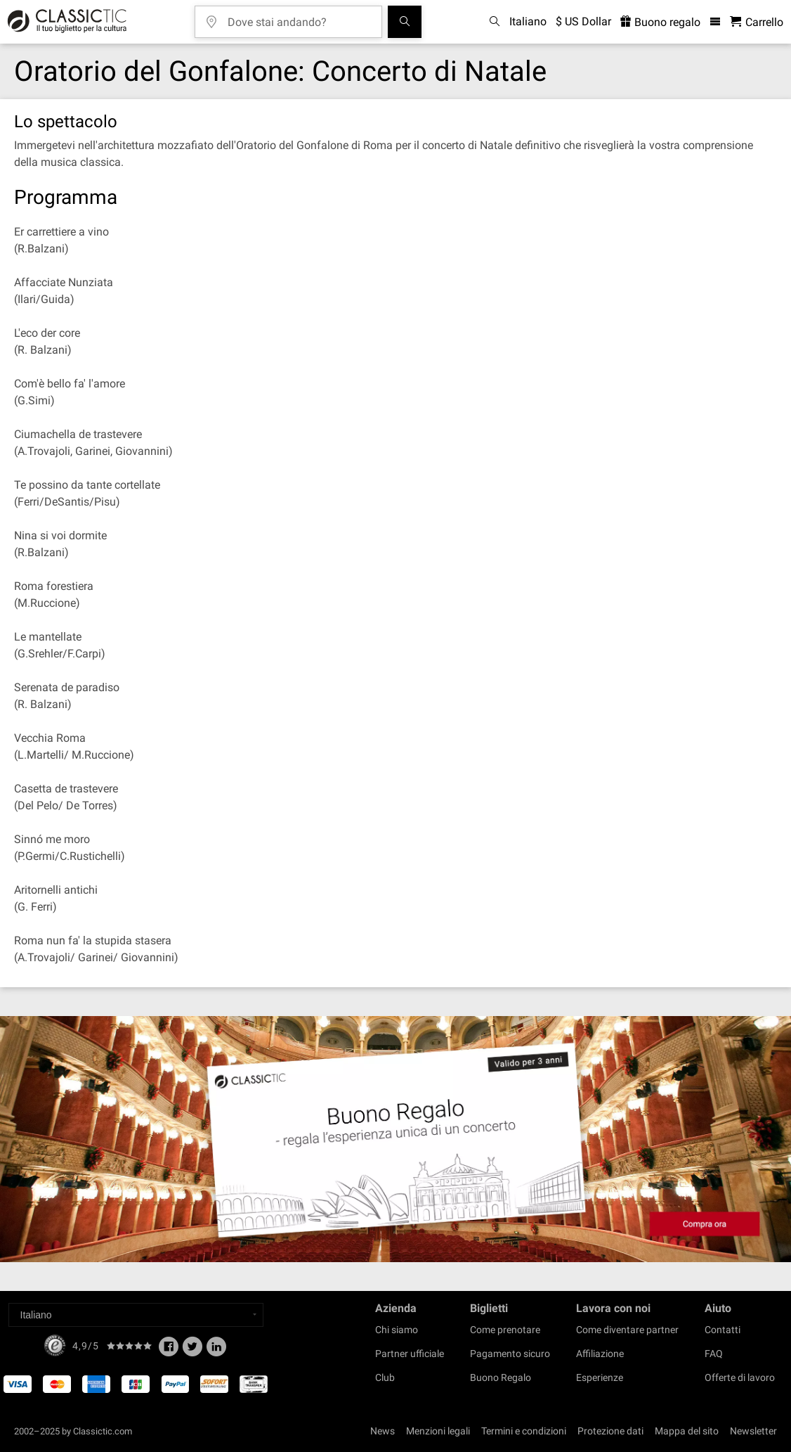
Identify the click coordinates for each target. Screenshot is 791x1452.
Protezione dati (610, 1431)
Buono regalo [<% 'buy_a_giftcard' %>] (660, 22)
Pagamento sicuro (510, 1353)
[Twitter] (192, 1350)
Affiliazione (600, 1353)
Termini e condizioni (523, 1431)
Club (385, 1377)
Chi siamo (396, 1329)
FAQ (714, 1353)
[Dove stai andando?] (299, 17)
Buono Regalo (500, 1377)
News (382, 1431)
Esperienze (599, 1377)
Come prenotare (505, 1329)
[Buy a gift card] (395, 1139)
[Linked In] (216, 1350)
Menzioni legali (438, 1431)
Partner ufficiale (409, 1353)
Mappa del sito (687, 1431)
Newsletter (753, 1431)
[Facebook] (168, 1350)
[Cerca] (404, 22)
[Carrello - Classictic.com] (756, 22)
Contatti (722, 1329)
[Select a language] (135, 1315)
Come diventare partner (627, 1329)
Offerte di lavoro (740, 1377)
